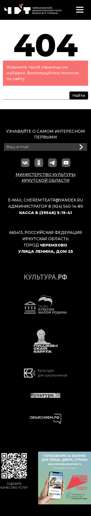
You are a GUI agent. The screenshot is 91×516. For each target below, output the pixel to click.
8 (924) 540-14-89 (65, 206)
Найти (78, 95)
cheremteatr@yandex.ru (53, 200)
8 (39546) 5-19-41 (53, 212)
